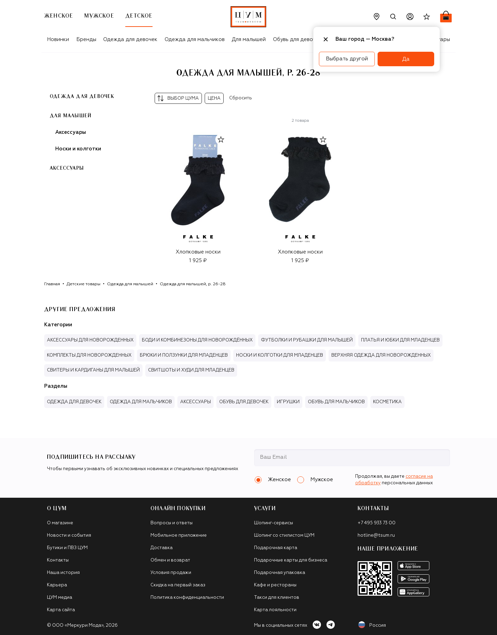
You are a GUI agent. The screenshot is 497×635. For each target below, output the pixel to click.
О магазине (60, 523)
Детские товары (83, 284)
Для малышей (249, 39)
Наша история (63, 572)
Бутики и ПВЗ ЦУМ (67, 548)
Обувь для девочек (297, 39)
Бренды (86, 39)
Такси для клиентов (276, 597)
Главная (52, 284)
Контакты (58, 560)
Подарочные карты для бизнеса (290, 560)
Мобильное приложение (178, 535)
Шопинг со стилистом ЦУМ (284, 535)
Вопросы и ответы (171, 523)
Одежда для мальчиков (195, 39)
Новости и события (69, 535)
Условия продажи (170, 572)
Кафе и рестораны (275, 585)
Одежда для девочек (130, 39)
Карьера (57, 585)
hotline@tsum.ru (376, 535)
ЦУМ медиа (59, 597)
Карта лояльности (275, 610)
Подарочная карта (275, 548)
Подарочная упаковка (279, 572)
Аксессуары (70, 132)
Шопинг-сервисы (273, 523)
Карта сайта (61, 610)
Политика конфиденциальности (187, 597)
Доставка (161, 548)
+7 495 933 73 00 (377, 523)
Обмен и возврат (170, 560)
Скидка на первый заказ (177, 585)
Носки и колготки (78, 148)
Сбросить (240, 98)
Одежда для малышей (130, 284)
